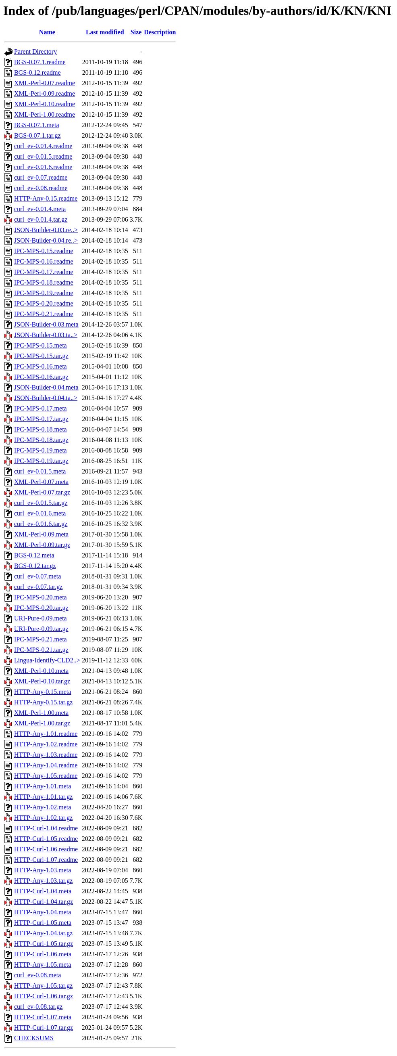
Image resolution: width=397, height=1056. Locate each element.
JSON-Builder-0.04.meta (46, 387)
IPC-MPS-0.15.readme (43, 250)
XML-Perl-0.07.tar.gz (42, 492)
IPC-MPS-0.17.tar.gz (41, 418)
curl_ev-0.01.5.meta (40, 471)
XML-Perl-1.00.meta (41, 712)
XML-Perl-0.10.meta (41, 670)
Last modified (105, 32)
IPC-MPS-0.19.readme (43, 292)
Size (136, 32)
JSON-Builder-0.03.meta (46, 324)
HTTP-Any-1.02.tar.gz (43, 817)
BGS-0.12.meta (34, 555)
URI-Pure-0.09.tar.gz (41, 628)
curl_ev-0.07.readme (40, 177)
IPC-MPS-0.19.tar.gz (41, 460)
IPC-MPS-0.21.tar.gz (41, 649)
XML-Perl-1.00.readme (44, 114)
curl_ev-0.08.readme (40, 187)
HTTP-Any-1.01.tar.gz (43, 796)
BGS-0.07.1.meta (36, 125)
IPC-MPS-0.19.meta (40, 450)
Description (160, 32)
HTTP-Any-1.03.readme (45, 754)
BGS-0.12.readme (37, 72)
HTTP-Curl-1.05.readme (46, 838)
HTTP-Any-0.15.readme (45, 198)
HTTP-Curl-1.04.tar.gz (43, 901)
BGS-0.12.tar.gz (35, 565)
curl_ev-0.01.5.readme (43, 156)
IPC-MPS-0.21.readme (43, 313)
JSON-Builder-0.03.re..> (46, 229)
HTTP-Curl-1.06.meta (42, 954)
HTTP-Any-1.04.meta (42, 912)
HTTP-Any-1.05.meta (42, 964)
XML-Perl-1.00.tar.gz (42, 723)
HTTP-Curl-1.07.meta (42, 1017)
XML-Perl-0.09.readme (44, 93)
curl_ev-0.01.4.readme (43, 145)
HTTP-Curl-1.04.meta (42, 891)
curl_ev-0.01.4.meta (40, 208)
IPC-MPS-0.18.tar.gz (41, 439)
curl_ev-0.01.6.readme (43, 166)
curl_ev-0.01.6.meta (40, 513)
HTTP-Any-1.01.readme (45, 733)
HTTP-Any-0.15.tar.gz (43, 702)
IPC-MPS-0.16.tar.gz (41, 376)
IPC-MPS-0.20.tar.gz (41, 607)
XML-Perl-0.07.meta (41, 481)
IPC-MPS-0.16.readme (43, 261)
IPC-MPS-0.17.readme (43, 271)
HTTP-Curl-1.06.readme (46, 849)
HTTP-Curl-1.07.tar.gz (43, 1027)
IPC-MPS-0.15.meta (40, 345)
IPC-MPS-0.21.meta (40, 639)
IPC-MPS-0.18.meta (40, 429)
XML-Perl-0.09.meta (41, 534)
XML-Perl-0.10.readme (44, 104)
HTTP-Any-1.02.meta (42, 807)
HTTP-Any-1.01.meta (42, 786)
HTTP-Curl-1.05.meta (42, 922)
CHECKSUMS (34, 1038)
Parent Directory (35, 51)
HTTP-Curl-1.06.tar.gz (43, 996)
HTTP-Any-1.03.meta (42, 870)
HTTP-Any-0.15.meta (42, 691)
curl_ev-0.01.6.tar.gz (40, 523)
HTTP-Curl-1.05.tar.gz (43, 943)
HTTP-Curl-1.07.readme (46, 859)
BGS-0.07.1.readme (40, 62)
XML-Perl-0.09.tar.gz (42, 544)
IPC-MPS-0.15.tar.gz (41, 355)
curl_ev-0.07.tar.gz (38, 586)
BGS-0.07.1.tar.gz (37, 135)
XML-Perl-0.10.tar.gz (42, 681)
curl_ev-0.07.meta (37, 576)
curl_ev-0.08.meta (37, 975)
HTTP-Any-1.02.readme (45, 744)
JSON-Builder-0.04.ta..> (45, 397)
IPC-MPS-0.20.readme (43, 303)
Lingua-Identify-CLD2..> (47, 660)
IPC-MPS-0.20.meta (40, 597)
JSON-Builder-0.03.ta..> (45, 334)
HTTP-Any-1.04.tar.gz (43, 933)
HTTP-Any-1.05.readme (45, 775)
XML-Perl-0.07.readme (44, 83)
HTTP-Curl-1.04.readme (46, 828)
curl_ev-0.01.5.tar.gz (40, 502)
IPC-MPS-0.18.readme (43, 282)
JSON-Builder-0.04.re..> (46, 240)
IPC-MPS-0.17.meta (40, 408)
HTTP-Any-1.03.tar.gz (43, 880)
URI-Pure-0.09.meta (40, 618)
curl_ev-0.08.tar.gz (38, 1006)
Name (47, 32)
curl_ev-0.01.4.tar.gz (40, 219)
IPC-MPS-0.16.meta (40, 366)
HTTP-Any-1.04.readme (45, 765)
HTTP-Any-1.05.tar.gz (43, 985)
